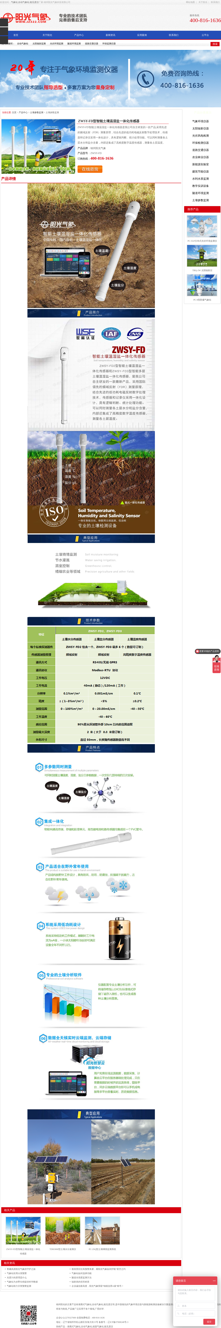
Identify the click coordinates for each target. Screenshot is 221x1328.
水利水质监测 (200, 178)
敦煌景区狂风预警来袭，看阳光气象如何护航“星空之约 (99, 1269)
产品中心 (79, 35)
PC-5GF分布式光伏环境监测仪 (202, 241)
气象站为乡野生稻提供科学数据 (22, 1282)
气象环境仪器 (200, 121)
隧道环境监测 (74, 43)
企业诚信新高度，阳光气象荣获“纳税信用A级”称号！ (98, 1286)
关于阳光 (203, 2)
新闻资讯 (110, 35)
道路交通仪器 (91, 43)
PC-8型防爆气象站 (202, 300)
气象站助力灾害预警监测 (19, 1286)
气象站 (14, 2)
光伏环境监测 (56, 43)
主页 (14, 112)
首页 (15, 35)
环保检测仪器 (200, 142)
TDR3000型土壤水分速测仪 (63, 1249)
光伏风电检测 (200, 135)
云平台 (205, 35)
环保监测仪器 (109, 43)
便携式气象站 (85, 1304)
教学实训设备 (200, 185)
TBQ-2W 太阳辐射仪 (202, 270)
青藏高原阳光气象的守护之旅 (21, 1269)
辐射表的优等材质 (80, 1282)
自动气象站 (23, 2)
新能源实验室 (200, 164)
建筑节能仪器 (200, 171)
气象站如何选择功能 (82, 1273)
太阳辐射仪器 (200, 128)
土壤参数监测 (36, 112)
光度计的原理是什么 (17, 1277)
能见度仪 (34, 2)
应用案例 (142, 35)
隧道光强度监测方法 (82, 1277)
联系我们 (215, 2)
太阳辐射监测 (39, 43)
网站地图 (190, 2)
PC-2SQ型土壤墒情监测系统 (102, 1249)
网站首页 (64, 1294)
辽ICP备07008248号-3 (118, 1322)
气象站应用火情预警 (17, 1273)
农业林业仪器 (200, 157)
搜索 (215, 44)
